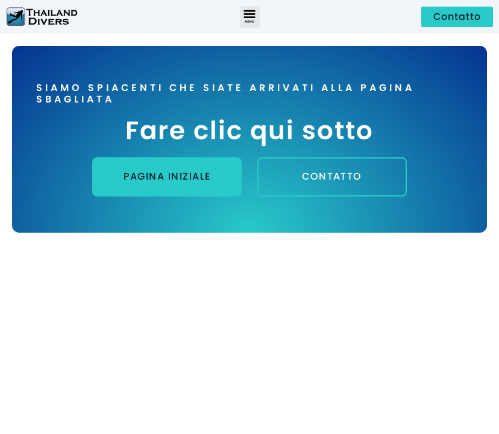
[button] (250, 17)
